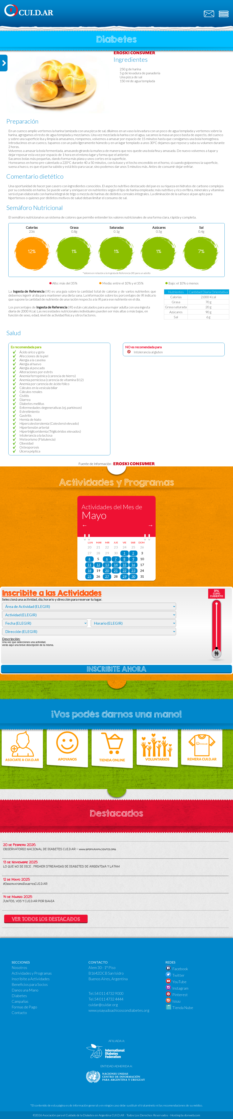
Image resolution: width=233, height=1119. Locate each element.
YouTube (179, 981)
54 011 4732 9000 (108, 993)
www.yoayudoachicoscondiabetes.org (118, 1010)
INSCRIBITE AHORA (116, 669)
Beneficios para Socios (30, 984)
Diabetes (19, 995)
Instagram (180, 988)
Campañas (20, 1001)
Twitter (178, 975)
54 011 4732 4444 (108, 999)
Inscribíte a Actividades (31, 978)
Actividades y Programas (32, 973)
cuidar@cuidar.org (103, 1004)
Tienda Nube (182, 1007)
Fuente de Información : (116, 464)
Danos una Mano (25, 990)
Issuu (176, 1001)
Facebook (180, 968)
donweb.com (192, 1115)
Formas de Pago (24, 1007)
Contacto (19, 1012)
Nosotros (19, 967)
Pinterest (180, 994)
